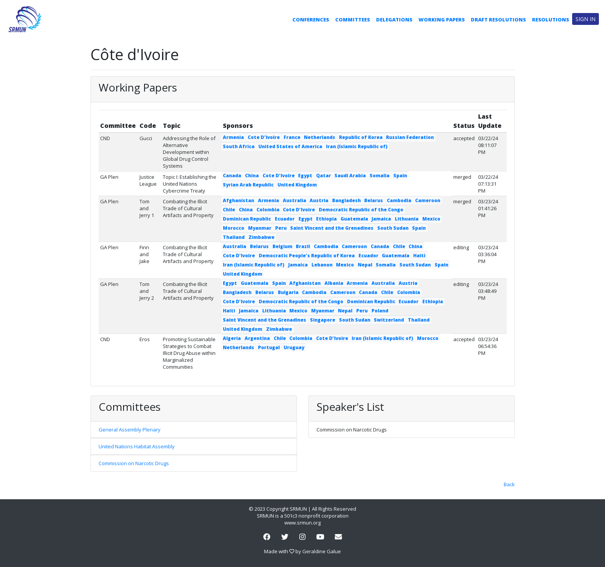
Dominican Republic (247, 219)
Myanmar (259, 228)
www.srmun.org (302, 522)
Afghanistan (238, 200)
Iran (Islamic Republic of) (357, 146)
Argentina (257, 338)
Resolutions (550, 19)
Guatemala (354, 219)
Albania (333, 283)
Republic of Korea (361, 137)
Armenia (233, 137)
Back (509, 484)
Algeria (232, 338)
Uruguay (294, 347)
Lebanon (322, 264)
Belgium (282, 246)
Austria (319, 200)
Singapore (322, 320)
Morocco (233, 228)
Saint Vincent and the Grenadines (331, 228)
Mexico (431, 219)
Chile (229, 209)
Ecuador (285, 219)
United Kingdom (297, 184)
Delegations (394, 19)
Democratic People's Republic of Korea (307, 255)
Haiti (419, 255)
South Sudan (393, 228)
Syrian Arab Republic (248, 184)
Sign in (585, 19)
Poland (379, 310)
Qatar (323, 175)
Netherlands (319, 137)
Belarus (373, 200)
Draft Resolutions (498, 19)
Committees (352, 19)
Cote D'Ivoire (264, 137)
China (252, 175)
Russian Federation (410, 137)
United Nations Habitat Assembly (137, 446)
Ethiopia (326, 219)
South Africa (239, 146)
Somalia (379, 175)
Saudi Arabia (350, 175)
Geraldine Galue (321, 551)
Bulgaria (288, 292)
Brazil (303, 246)
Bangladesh (346, 200)
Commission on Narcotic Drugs (134, 463)
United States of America (290, 146)
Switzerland (389, 320)
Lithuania (406, 219)
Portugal (269, 347)
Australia (294, 200)
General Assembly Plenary (130, 429)
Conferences (310, 19)
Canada (232, 175)
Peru (281, 228)
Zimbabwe (261, 237)
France (292, 137)
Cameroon (427, 200)
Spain (400, 175)
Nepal (365, 264)
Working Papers (441, 19)
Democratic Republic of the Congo (361, 209)
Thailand (234, 237)
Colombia (267, 209)
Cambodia (399, 200)
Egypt (305, 175)
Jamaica (381, 219)
